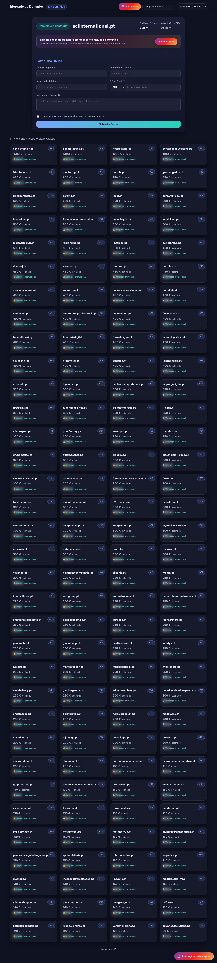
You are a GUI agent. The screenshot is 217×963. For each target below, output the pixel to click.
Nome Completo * (45, 67)
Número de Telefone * (48, 81)
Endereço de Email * (120, 67)
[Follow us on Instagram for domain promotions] (194, 956)
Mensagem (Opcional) (48, 95)
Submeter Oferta (108, 124)
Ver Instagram (166, 41)
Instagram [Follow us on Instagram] (129, 6)
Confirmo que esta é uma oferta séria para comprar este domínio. (73, 116)
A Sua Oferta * (117, 81)
